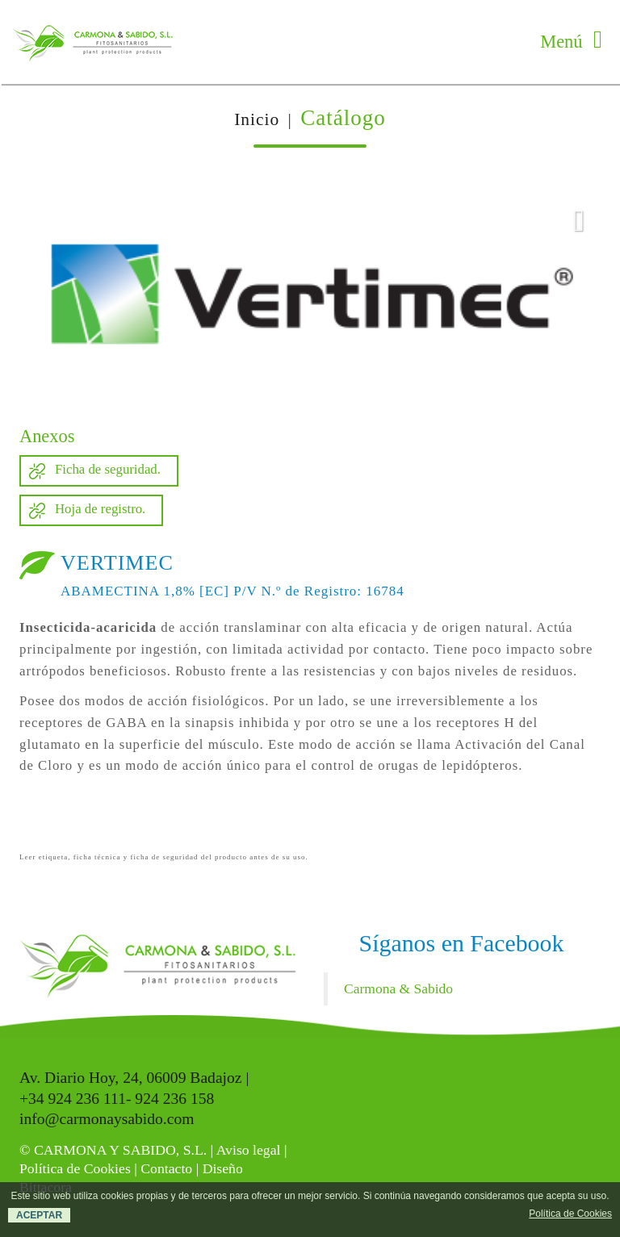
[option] (310, 295)
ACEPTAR (39, 1215)
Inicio (256, 119)
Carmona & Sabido (398, 988)
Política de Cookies (75, 1168)
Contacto (166, 1168)
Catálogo (343, 118)
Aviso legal (248, 1150)
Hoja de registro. (100, 508)
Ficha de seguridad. (108, 469)
